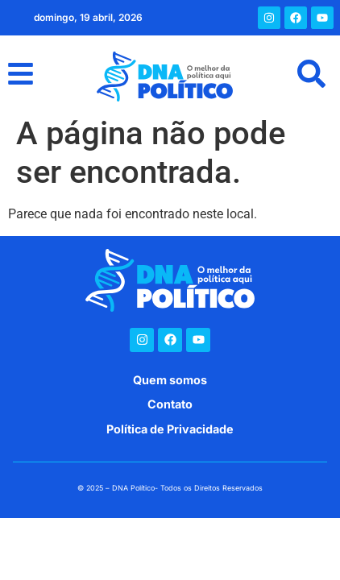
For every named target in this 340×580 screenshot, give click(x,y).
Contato (170, 404)
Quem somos (170, 380)
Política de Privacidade (170, 429)
